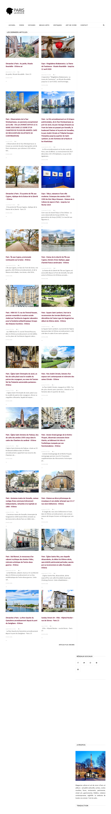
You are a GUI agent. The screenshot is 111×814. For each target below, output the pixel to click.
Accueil (12, 25)
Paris (21, 25)
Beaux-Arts (44, 25)
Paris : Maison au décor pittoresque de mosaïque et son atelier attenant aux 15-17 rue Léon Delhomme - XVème (57, 501)
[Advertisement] (69, 7)
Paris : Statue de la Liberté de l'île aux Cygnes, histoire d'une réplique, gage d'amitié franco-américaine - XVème (55, 260)
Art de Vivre (71, 25)
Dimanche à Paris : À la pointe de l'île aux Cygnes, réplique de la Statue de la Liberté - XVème (22, 196)
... (6, 81)
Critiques (57, 25)
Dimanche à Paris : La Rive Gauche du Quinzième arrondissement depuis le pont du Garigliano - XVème (21, 620)
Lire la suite (9, 77)
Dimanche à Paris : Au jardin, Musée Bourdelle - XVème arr (19, 65)
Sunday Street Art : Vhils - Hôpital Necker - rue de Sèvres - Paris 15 (57, 619)
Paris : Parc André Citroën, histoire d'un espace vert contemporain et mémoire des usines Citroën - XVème (57, 376)
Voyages (31, 25)
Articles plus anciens (66, 645)
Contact (84, 25)
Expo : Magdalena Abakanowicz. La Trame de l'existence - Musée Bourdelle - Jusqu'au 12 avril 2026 (57, 66)
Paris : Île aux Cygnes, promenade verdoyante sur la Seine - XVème (18, 258)
